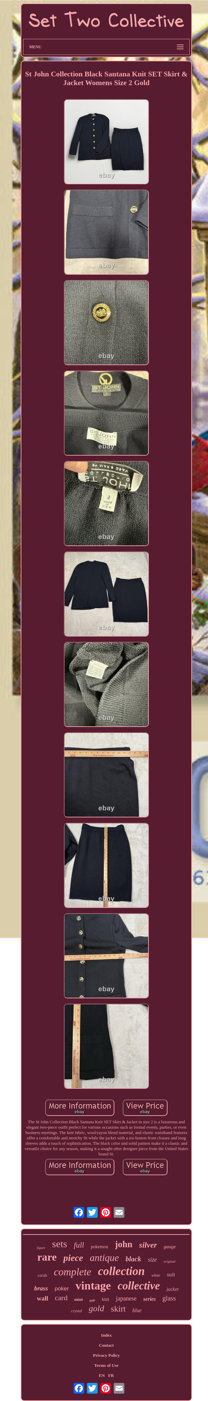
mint (78, 1299)
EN (102, 1375)
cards (42, 1275)
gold (96, 1308)
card (61, 1297)
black (133, 1259)
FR (111, 1375)
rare (47, 1257)
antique (104, 1257)
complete (72, 1272)
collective (139, 1286)
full (79, 1245)
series (149, 1299)
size (152, 1259)
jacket (173, 1289)
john (124, 1244)
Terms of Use (106, 1365)
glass (169, 1298)
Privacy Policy (106, 1355)
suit (171, 1274)
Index (106, 1335)
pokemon (99, 1246)
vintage (93, 1285)
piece (73, 1258)
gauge (170, 1246)
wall (42, 1298)
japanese (126, 1298)
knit (105, 1299)
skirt (118, 1308)
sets (59, 1243)
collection (121, 1271)
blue (137, 1310)
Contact (106, 1345)
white (155, 1275)
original (169, 1261)
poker (62, 1288)
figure (41, 1248)
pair (92, 1300)
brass (41, 1288)
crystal (76, 1311)
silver (148, 1245)
